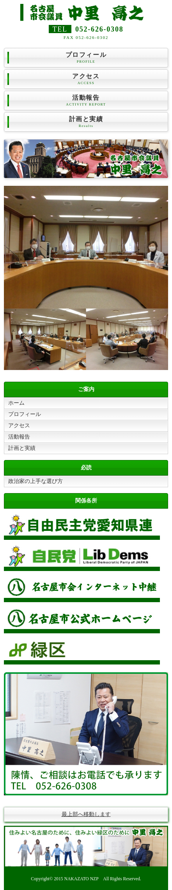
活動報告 (86, 100)
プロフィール (86, 57)
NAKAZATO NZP (81, 878)
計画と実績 (86, 122)
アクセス (86, 79)
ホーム (16, 403)
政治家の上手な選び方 (35, 481)
